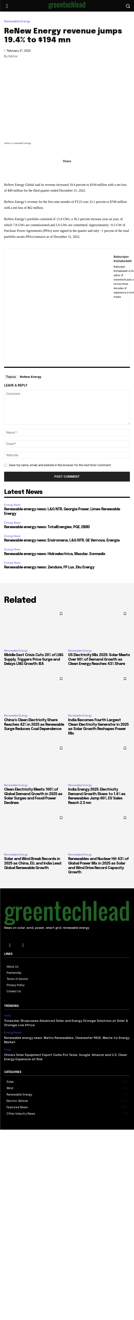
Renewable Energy (18, 21)
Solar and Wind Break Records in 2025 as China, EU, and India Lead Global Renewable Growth (32, 863)
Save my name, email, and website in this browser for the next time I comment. (60, 465)
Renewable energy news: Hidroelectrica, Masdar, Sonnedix (54, 554)
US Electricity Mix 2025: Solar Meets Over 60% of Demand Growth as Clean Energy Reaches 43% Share (99, 659)
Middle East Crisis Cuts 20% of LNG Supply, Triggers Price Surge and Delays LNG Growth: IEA (33, 659)
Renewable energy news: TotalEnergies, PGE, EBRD (47, 527)
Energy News (12, 505)
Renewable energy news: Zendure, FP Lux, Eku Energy (49, 567)
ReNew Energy (30, 376)
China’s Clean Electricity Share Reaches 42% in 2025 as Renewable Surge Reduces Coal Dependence (34, 724)
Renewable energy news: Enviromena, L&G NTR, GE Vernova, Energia (62, 540)
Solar (7, 1015)
